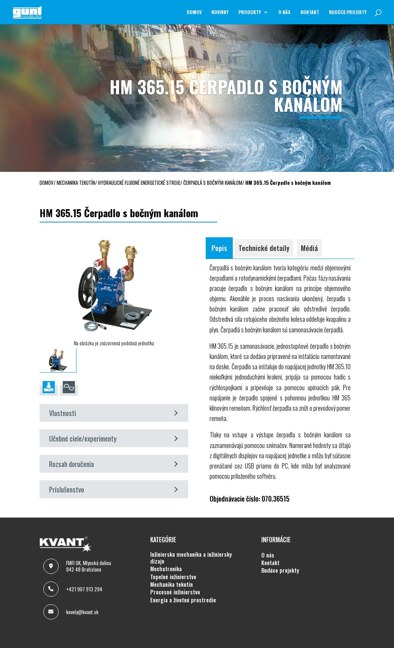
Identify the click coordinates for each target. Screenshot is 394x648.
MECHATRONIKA (166, 568)
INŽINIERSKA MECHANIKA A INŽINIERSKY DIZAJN (191, 558)
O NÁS (284, 12)
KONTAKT (309, 12)
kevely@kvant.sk (82, 612)
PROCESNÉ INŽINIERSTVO (175, 592)
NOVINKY (220, 12)
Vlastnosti (113, 413)
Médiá (309, 248)
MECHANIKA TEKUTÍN (171, 584)
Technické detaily (263, 248)
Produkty (249, 12)
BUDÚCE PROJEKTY (348, 12)
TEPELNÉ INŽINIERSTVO (173, 576)
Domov (194, 12)
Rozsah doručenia (113, 464)
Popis (219, 248)
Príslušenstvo (113, 489)
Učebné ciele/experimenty (113, 438)
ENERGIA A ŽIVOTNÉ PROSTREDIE (183, 600)
